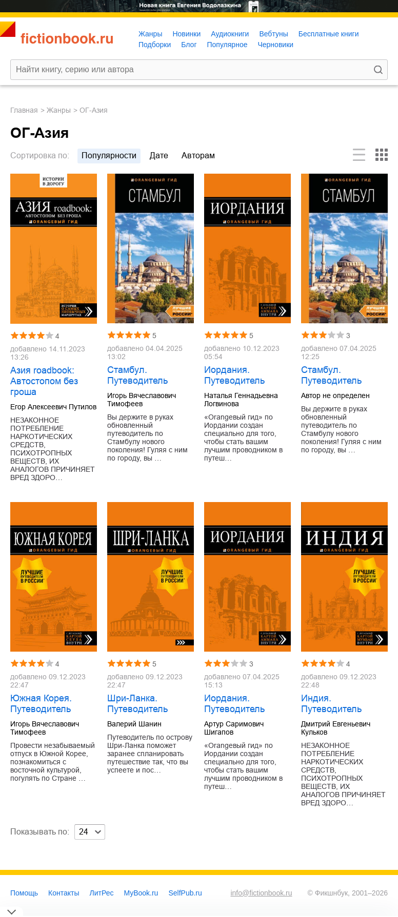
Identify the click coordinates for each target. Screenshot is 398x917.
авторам (198, 155)
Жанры (150, 34)
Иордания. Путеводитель (234, 375)
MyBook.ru (141, 893)
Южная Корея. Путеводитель (41, 703)
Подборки (154, 44)
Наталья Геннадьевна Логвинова (241, 399)
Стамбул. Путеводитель (137, 375)
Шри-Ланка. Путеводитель (137, 703)
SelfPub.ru (185, 893)
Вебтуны (273, 34)
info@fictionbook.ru (261, 893)
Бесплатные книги (328, 34)
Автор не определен (335, 395)
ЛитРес (102, 893)
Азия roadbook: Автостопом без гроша (44, 381)
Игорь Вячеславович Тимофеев (141, 399)
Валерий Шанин (134, 724)
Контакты (63, 893)
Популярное (227, 44)
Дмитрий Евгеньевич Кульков (335, 728)
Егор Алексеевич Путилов (53, 407)
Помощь (24, 893)
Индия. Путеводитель (331, 703)
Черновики (275, 44)
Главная (24, 110)
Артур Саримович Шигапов (234, 728)
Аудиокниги (230, 34)
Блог (188, 44)
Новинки (186, 34)
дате (159, 155)
